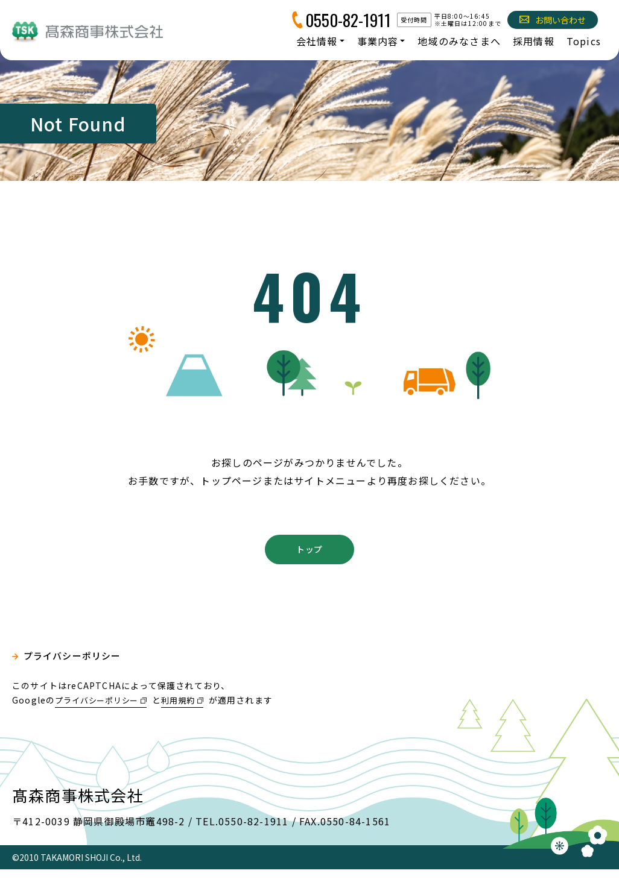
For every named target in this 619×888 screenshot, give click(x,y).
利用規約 (188, 718)
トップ (309, 566)
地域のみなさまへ (459, 41)
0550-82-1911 (348, 20)
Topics (584, 41)
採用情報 (533, 41)
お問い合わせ (552, 20)
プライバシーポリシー (76, 676)
